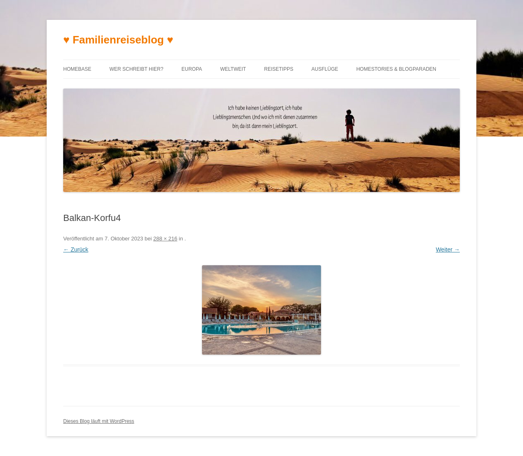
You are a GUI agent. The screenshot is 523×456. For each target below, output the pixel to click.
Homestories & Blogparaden (396, 69)
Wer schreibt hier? (136, 69)
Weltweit (233, 69)
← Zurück (75, 249)
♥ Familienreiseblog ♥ (118, 40)
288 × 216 (165, 238)
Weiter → (448, 249)
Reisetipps (278, 69)
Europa (191, 69)
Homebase (77, 69)
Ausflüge (324, 69)
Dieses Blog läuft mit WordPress (98, 421)
